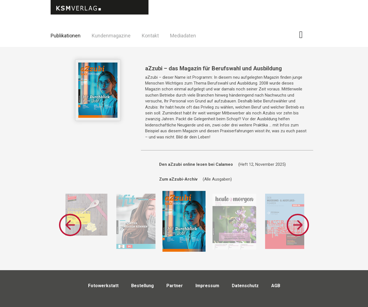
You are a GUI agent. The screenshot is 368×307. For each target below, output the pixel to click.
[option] (86, 214)
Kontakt (150, 36)
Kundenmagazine (111, 36)
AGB (275, 285)
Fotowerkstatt (103, 285)
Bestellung (142, 285)
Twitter (318, 43)
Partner (174, 285)
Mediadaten (183, 36)
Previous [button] (70, 225)
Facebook (304, 35)
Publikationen (66, 36)
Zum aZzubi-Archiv (178, 179)
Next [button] (298, 225)
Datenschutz (245, 285)
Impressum (207, 285)
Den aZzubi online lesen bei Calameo (196, 164)
